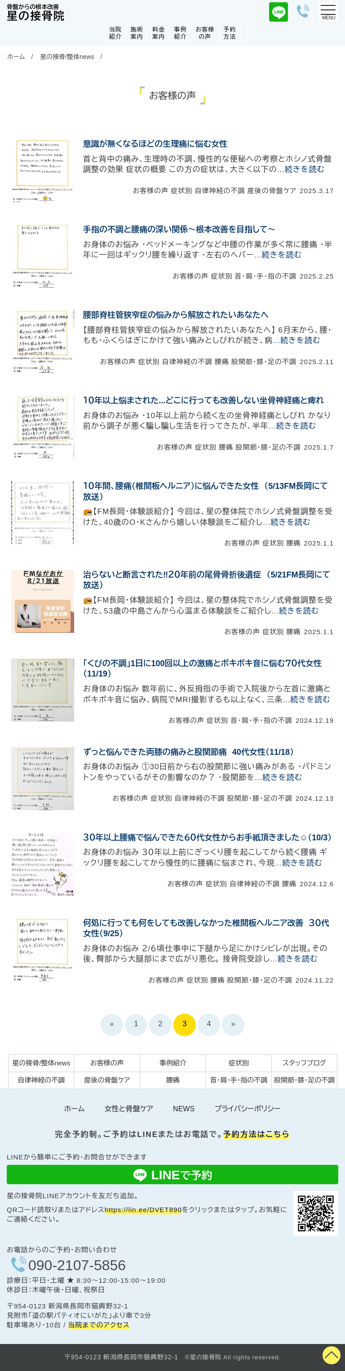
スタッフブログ (304, 1063)
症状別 (239, 1063)
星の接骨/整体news (67, 56)
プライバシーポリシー (247, 1109)
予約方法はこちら (256, 1134)
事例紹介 (180, 33)
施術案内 (137, 33)
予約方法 (229, 33)
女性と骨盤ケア (128, 1109)
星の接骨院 (36, 13)
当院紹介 (115, 33)
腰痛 (173, 1080)
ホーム (16, 56)
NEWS (184, 1109)
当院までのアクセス (99, 1325)
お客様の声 (204, 33)
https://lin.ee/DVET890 (143, 1209)
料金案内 (158, 33)
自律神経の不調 (41, 1080)
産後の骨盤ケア (107, 1080)
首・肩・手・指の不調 (239, 1080)
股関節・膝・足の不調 (304, 1080)
